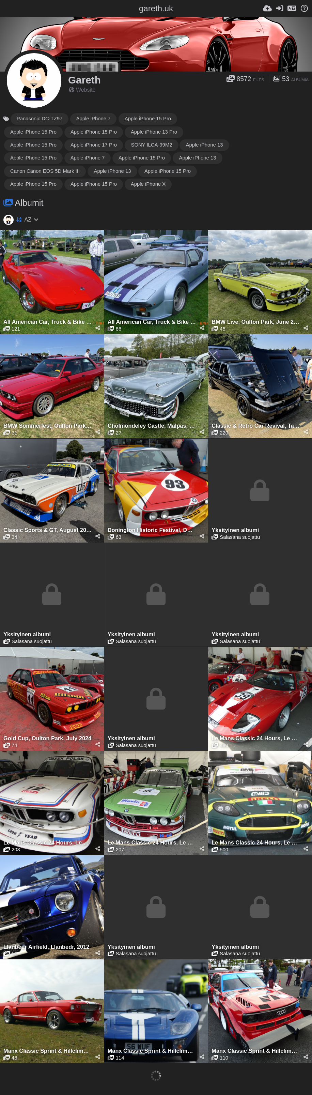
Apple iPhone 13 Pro (154, 132)
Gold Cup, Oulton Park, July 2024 (47, 738)
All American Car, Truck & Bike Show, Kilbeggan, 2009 (152, 322)
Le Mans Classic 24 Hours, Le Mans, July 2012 (47, 843)
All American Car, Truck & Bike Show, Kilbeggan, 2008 (47, 322)
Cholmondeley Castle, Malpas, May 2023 (152, 426)
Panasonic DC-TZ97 (39, 118)
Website (82, 90)
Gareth (84, 80)
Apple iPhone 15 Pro (148, 118)
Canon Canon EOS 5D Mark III (45, 171)
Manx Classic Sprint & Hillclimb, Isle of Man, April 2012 (256, 1051)
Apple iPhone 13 (204, 145)
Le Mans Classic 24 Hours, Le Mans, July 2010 (256, 738)
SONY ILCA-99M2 (151, 145)
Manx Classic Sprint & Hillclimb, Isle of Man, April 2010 (47, 1051)
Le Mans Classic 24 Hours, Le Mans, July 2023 (152, 843)
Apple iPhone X (148, 184)
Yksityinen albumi (235, 530)
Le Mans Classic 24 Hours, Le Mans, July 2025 (256, 843)
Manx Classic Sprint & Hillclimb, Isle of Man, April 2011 (152, 1051)
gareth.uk (156, 8)
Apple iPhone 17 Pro (94, 145)
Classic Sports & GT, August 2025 (47, 530)
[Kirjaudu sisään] (279, 8)
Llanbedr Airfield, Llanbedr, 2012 (46, 947)
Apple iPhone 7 (93, 118)
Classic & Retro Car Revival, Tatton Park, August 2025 (256, 426)
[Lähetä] (267, 8)
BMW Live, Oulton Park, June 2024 (256, 322)
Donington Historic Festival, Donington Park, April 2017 (152, 530)
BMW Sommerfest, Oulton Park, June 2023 (47, 426)
